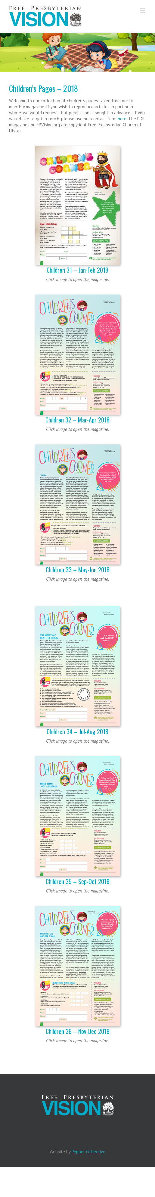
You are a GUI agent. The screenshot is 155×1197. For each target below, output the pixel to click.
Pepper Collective (88, 1152)
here (122, 119)
